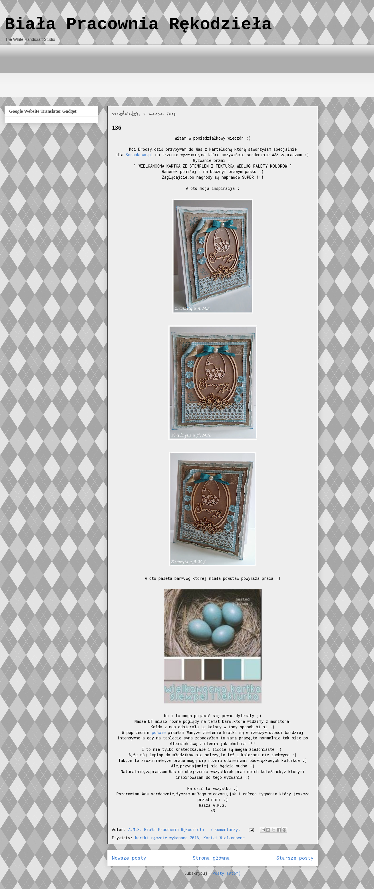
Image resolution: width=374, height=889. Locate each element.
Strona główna (211, 857)
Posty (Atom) (226, 873)
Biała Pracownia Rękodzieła (138, 24)
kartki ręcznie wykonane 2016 (167, 837)
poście (159, 732)
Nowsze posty (129, 857)
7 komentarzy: (226, 829)
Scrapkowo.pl (139, 154)
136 (116, 127)
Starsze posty (294, 857)
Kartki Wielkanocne (224, 837)
